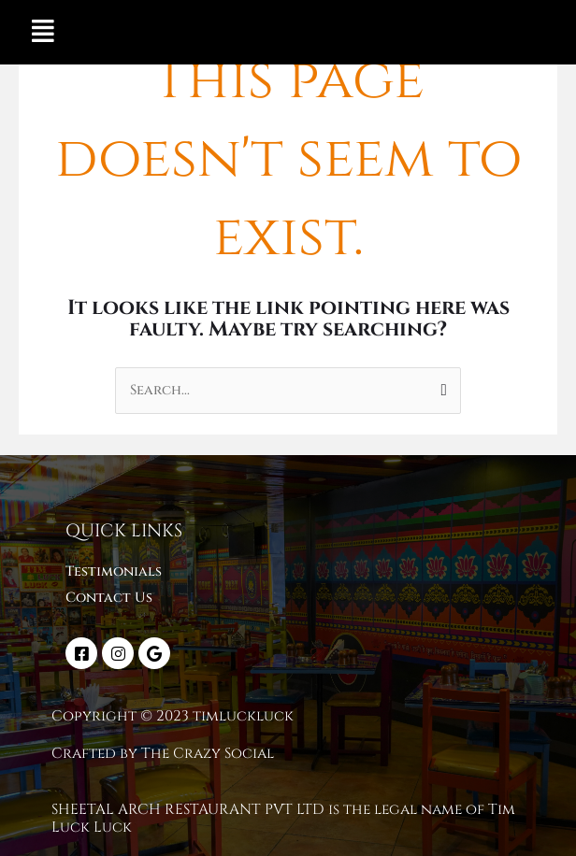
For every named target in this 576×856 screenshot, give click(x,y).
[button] (43, 32)
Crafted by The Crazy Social (162, 753)
